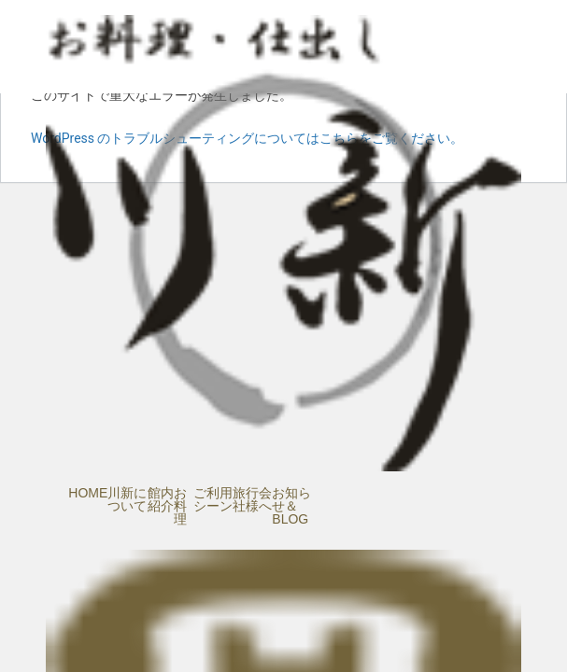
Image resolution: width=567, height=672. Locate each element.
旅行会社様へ (252, 499)
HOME (87, 492)
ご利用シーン (213, 499)
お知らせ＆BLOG (291, 505)
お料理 (180, 505)
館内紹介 (161, 499)
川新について (127, 499)
